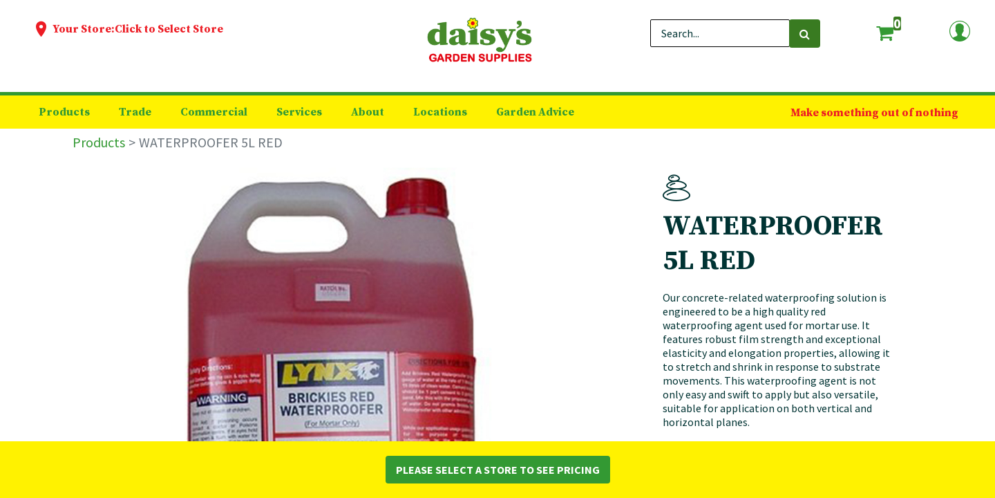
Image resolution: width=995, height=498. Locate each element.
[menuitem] (64, 112)
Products (99, 142)
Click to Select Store (169, 29)
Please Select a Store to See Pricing (498, 470)
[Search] (804, 33)
